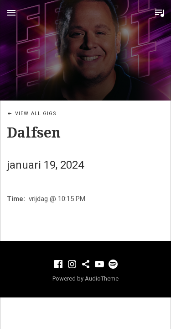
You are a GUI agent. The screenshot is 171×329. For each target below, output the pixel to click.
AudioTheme (102, 278)
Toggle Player (160, 13)
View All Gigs (36, 114)
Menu (11, 13)
